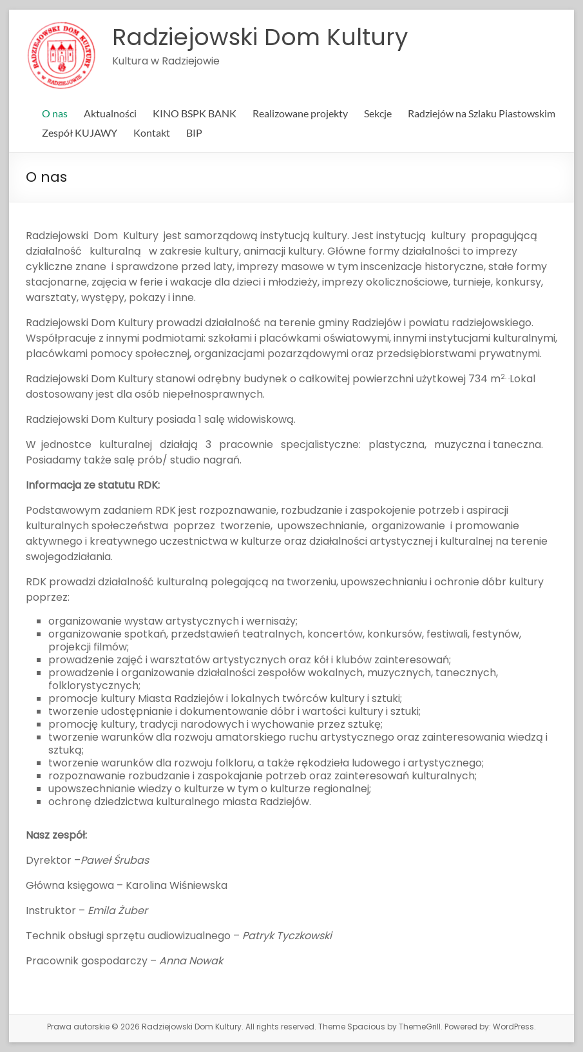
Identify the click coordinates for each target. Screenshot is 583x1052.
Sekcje (378, 113)
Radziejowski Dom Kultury (260, 37)
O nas (55, 113)
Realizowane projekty (300, 113)
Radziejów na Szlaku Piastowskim (481, 113)
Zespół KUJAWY (79, 132)
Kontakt (151, 132)
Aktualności (110, 113)
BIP (194, 132)
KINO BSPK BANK (194, 113)
